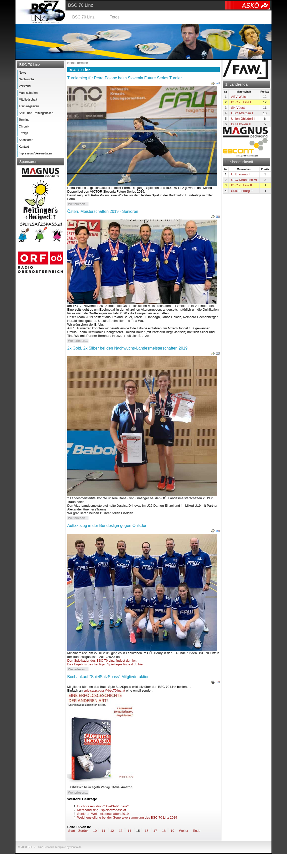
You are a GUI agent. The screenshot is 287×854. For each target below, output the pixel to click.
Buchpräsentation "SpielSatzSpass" (102, 806)
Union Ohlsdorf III (243, 119)
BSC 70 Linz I (241, 102)
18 (164, 831)
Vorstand (24, 86)
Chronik (24, 126)
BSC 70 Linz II (241, 185)
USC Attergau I (242, 113)
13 (120, 831)
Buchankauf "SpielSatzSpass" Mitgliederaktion (108, 677)
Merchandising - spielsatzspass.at (101, 810)
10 (94, 831)
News (22, 72)
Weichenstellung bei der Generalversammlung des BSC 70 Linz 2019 (127, 817)
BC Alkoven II (241, 124)
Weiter (183, 831)
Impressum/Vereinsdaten (35, 153)
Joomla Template (55, 847)
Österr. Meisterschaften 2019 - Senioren (102, 211)
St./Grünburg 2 (241, 191)
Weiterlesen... (78, 204)
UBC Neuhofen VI (244, 180)
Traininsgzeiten (29, 106)
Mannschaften (28, 93)
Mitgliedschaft (28, 99)
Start (71, 831)
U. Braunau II (240, 174)
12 (112, 831)
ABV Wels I (239, 97)
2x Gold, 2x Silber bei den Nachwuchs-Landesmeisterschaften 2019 (127, 348)
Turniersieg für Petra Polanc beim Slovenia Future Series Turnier (124, 78)
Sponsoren (26, 140)
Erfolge (23, 133)
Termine (24, 120)
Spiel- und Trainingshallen (36, 113)
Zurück (83, 831)
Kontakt (24, 146)
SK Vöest (238, 108)
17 (155, 831)
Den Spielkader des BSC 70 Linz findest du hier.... (103, 660)
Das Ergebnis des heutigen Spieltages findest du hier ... (107, 664)
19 (172, 831)
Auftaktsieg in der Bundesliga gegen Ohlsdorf (107, 525)
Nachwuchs (26, 79)
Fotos (115, 17)
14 (129, 831)
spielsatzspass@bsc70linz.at (104, 690)
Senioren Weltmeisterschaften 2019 (103, 814)
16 (146, 831)
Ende (196, 831)
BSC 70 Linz (83, 17)
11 (103, 831)
